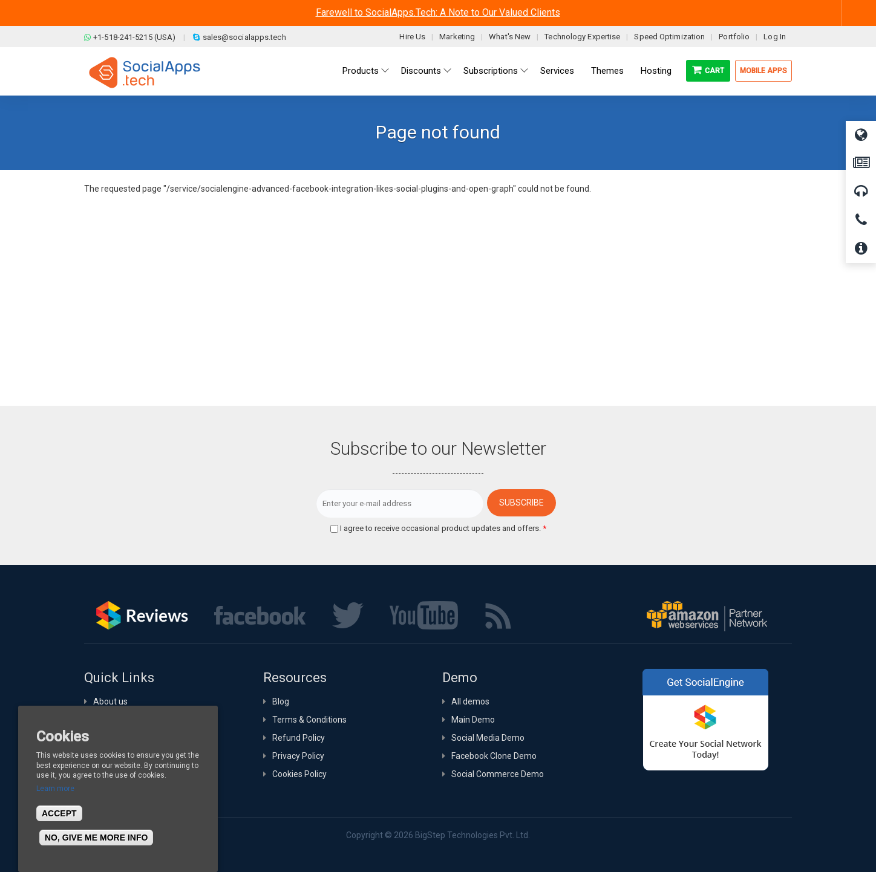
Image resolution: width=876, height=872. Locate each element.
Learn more (55, 788)
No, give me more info (96, 837)
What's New (510, 36)
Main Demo (473, 719)
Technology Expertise (582, 36)
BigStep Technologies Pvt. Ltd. (472, 835)
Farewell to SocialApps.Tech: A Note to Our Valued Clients (438, 12)
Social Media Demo (488, 738)
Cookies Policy (299, 774)
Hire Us (412, 36)
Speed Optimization (669, 36)
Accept (59, 813)
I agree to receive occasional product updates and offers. (443, 528)
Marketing (457, 36)
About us (110, 701)
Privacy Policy (298, 756)
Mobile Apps (763, 71)
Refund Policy (298, 738)
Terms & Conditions (309, 719)
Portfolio (734, 36)
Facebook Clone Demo (494, 756)
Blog (280, 701)
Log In (774, 36)
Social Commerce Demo (497, 774)
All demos (470, 701)
